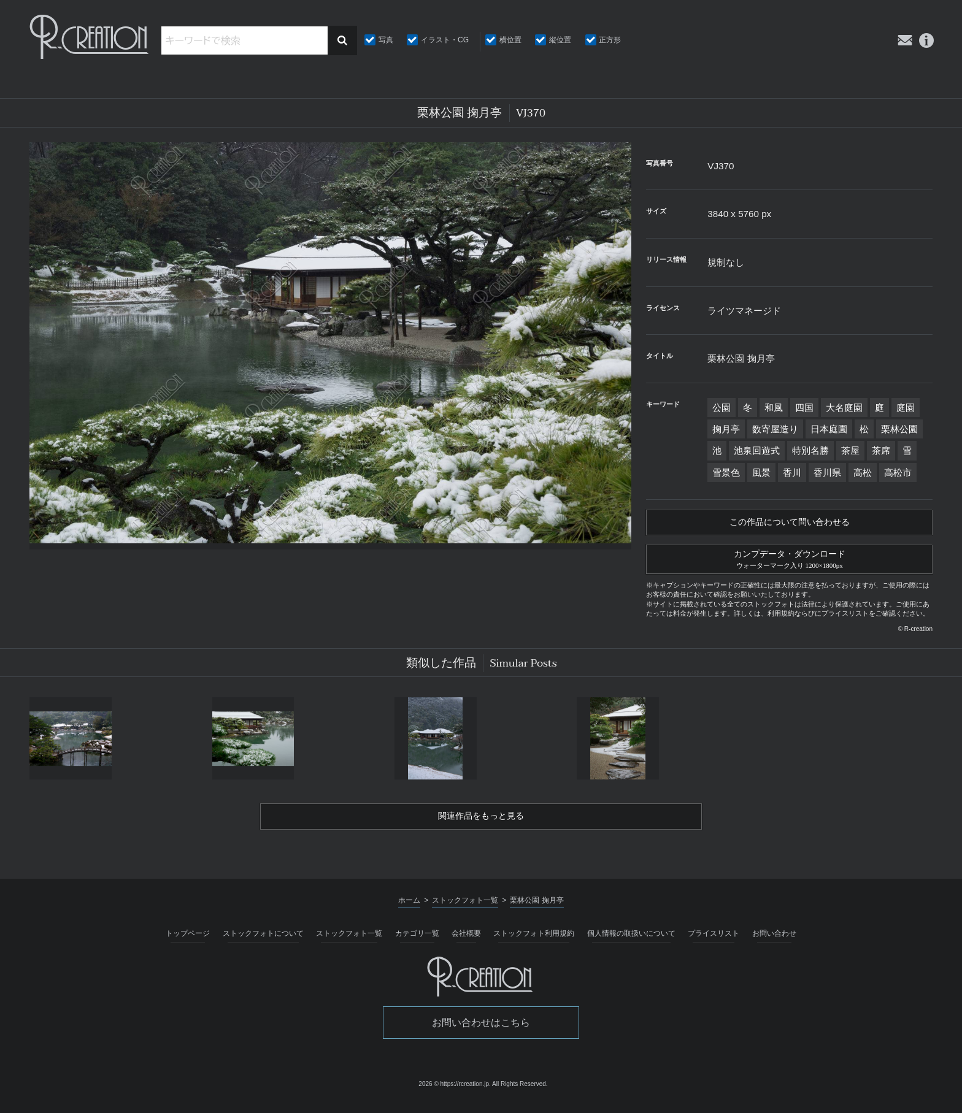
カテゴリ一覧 (417, 941)
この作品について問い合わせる (789, 523)
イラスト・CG (445, 40)
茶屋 (850, 450)
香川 (792, 472)
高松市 (898, 472)
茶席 (881, 450)
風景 (761, 472)
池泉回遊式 (757, 450)
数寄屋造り (775, 429)
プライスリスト (713, 941)
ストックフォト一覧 (349, 941)
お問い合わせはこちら (481, 1030)
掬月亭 (726, 429)
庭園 (905, 407)
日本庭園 (828, 429)
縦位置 (560, 40)
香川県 (827, 472)
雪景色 (726, 472)
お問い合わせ (774, 941)
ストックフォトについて (263, 941)
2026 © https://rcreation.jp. (454, 1091)
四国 (804, 407)
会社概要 (466, 941)
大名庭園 (844, 407)
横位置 (510, 40)
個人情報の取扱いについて (631, 941)
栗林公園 (899, 429)
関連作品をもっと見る (481, 823)
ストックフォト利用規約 (533, 941)
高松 (862, 472)
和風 (773, 407)
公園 (721, 407)
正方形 (610, 40)
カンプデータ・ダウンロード (789, 562)
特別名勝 (810, 450)
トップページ (188, 941)
